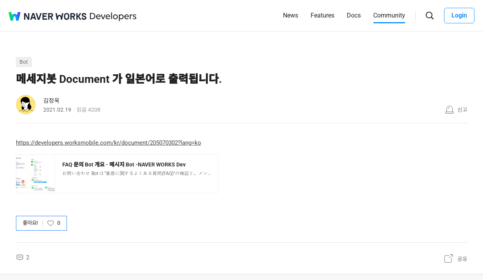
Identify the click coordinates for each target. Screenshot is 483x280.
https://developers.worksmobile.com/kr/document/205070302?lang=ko (108, 142)
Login (459, 15)
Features (322, 15)
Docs (354, 15)
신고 (462, 110)
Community (389, 15)
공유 (462, 259)
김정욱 (51, 100)
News (290, 15)
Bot (23, 62)
